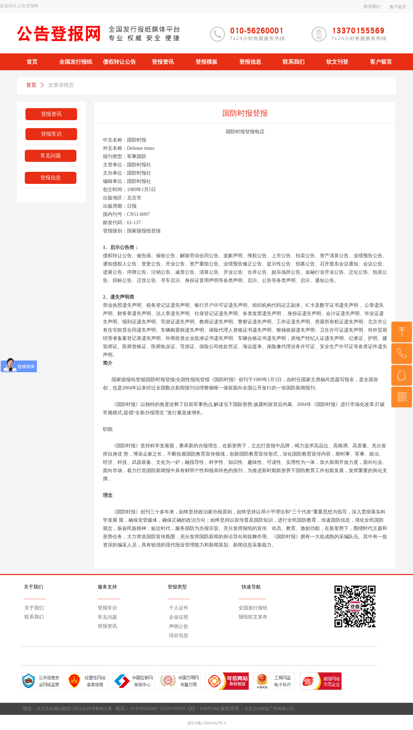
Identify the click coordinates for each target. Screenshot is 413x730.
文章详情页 (61, 85)
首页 (31, 85)
